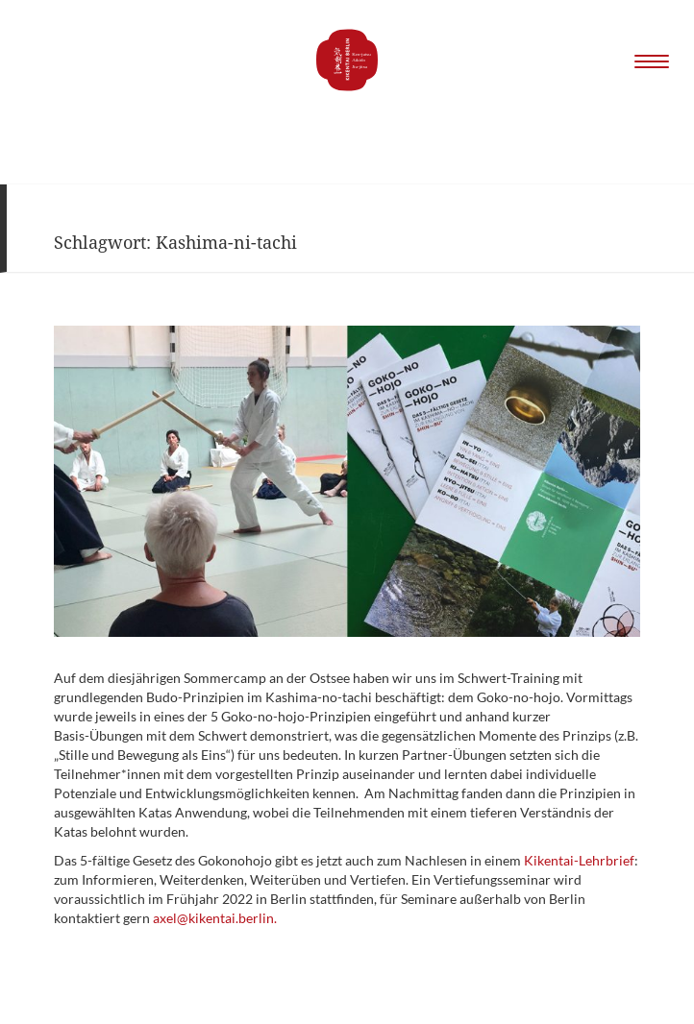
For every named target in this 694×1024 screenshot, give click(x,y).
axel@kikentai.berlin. (215, 918)
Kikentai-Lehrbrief (579, 860)
